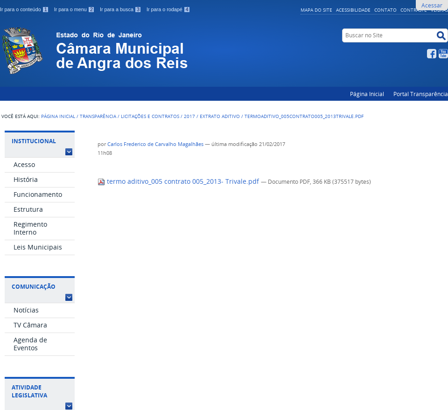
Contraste (413, 10)
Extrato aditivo (220, 116)
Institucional (34, 141)
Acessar (431, 5)
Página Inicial (367, 93)
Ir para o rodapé (168, 9)
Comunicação (34, 287)
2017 (189, 116)
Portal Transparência (420, 93)
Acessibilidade (353, 10)
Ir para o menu (75, 9)
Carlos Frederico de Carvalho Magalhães (155, 144)
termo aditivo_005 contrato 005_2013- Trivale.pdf (179, 181)
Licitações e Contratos (150, 116)
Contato (385, 10)
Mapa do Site (316, 10)
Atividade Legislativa (29, 391)
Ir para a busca (121, 9)
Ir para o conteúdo (25, 9)
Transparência (98, 116)
